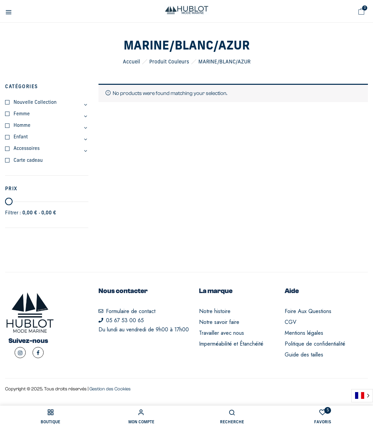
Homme (22, 125)
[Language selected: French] (362, 395)
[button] (361, 11)
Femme (22, 114)
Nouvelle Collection (35, 102)
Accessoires (27, 148)
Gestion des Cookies (110, 389)
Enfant (21, 137)
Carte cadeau (28, 160)
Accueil (131, 62)
